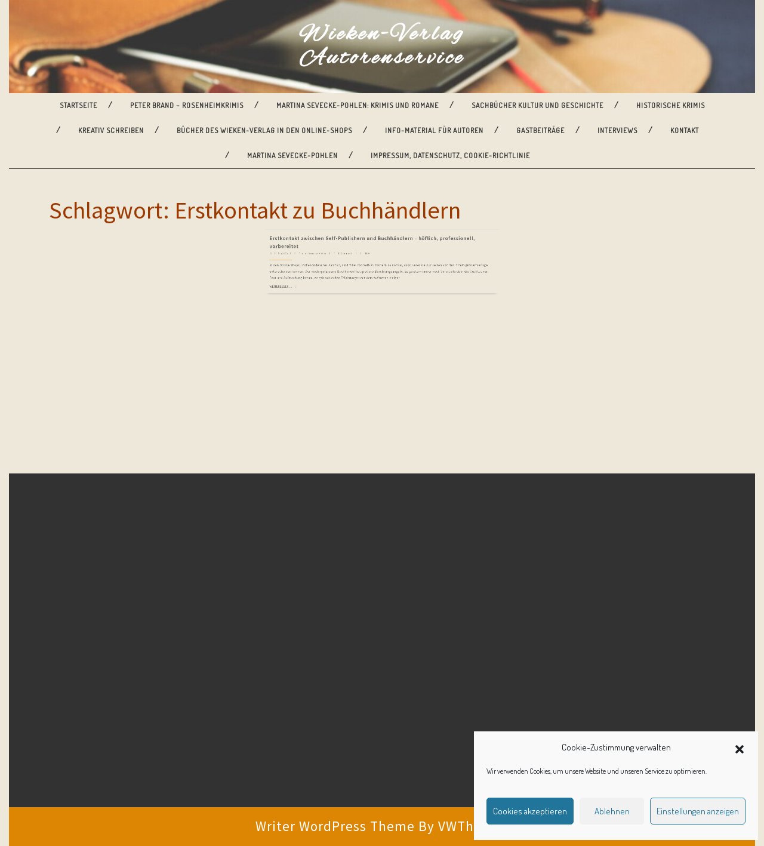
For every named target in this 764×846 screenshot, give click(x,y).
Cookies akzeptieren (530, 811)
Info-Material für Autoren (434, 130)
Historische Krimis (670, 105)
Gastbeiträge (540, 130)
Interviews (617, 130)
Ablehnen (612, 811)
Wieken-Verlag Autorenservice (382, 46)
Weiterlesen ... (327, 251)
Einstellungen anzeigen (698, 811)
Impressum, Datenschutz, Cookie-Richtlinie (450, 155)
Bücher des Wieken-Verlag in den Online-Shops (264, 130)
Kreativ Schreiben (111, 130)
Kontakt (684, 130)
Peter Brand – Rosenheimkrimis (187, 105)
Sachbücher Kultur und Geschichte (537, 105)
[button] (739, 747)
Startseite (78, 105)
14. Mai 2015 (327, 233)
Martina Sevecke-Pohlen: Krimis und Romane (357, 105)
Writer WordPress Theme (335, 826)
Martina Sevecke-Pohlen (292, 155)
